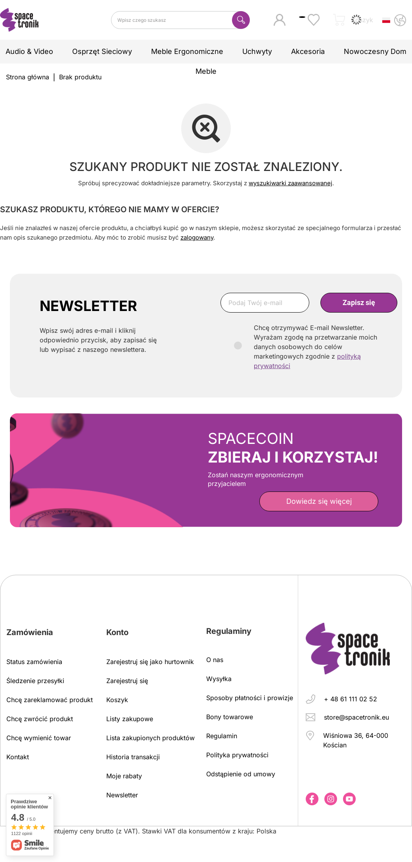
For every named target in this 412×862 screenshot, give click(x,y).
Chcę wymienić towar (38, 738)
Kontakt (17, 757)
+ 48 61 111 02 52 (350, 699)
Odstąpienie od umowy (240, 774)
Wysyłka (219, 679)
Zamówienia (29, 632)
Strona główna (27, 77)
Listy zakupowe (129, 719)
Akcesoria (308, 51)
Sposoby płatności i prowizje (249, 698)
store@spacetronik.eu (356, 717)
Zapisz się (359, 302)
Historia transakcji (133, 757)
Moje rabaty (124, 776)
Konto (117, 632)
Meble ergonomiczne (187, 51)
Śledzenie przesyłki (35, 681)
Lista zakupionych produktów (150, 738)
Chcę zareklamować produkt (49, 700)
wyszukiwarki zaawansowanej (290, 183)
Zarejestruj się (127, 681)
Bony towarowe (229, 717)
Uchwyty (257, 51)
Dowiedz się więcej (319, 501)
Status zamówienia (34, 662)
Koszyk (117, 700)
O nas (214, 660)
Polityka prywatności (237, 755)
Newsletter (122, 795)
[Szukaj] (241, 20)
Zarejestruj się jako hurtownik (150, 662)
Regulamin (221, 736)
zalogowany (196, 237)
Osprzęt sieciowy (102, 51)
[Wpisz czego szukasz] (180, 20)
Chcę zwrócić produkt (39, 719)
